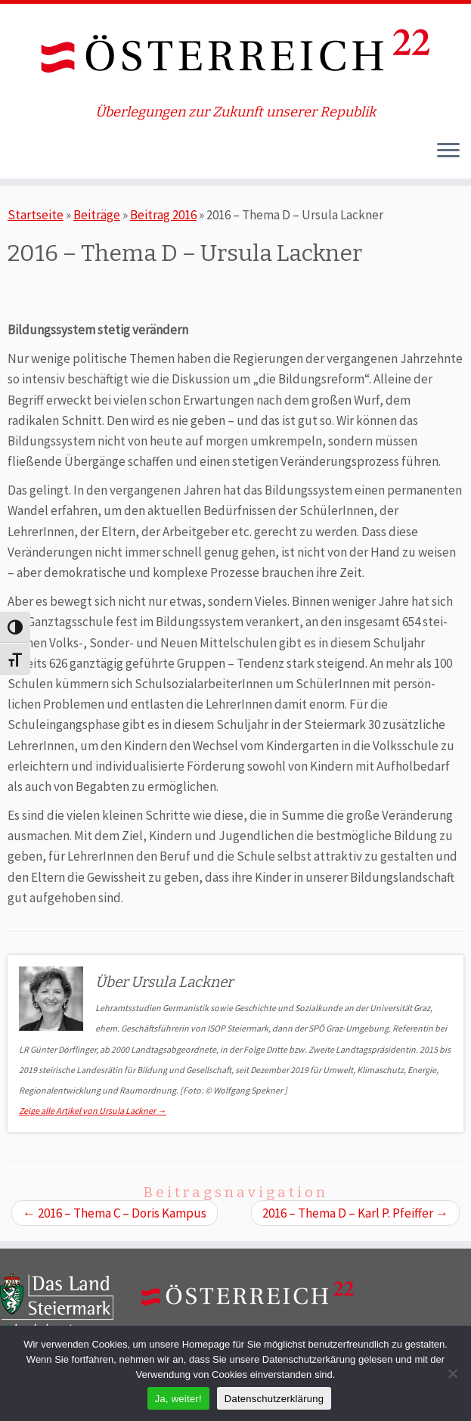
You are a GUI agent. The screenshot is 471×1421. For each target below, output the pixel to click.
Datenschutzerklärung (274, 1398)
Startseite (36, 214)
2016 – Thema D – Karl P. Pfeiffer (355, 1213)
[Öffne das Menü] (448, 151)
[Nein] (452, 1373)
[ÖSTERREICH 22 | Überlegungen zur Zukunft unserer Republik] (235, 54)
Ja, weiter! (178, 1398)
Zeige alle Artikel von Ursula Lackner (92, 1110)
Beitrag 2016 (163, 214)
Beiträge (96, 214)
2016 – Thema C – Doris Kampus (114, 1213)
